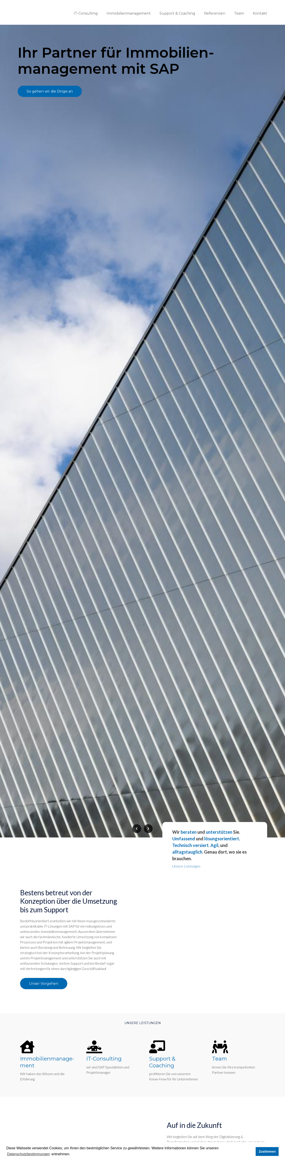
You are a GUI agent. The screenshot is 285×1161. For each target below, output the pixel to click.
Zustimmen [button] (267, 1151)
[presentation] (136, 831)
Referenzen (214, 13)
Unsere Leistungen (186, 869)
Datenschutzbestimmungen (28, 1154)
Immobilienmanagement (129, 13)
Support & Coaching (177, 13)
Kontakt (260, 13)
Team (239, 13)
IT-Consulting (86, 13)
